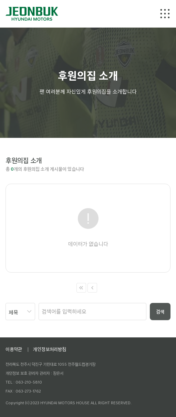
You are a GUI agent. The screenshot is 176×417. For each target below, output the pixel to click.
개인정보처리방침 (49, 349)
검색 (160, 312)
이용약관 (14, 349)
